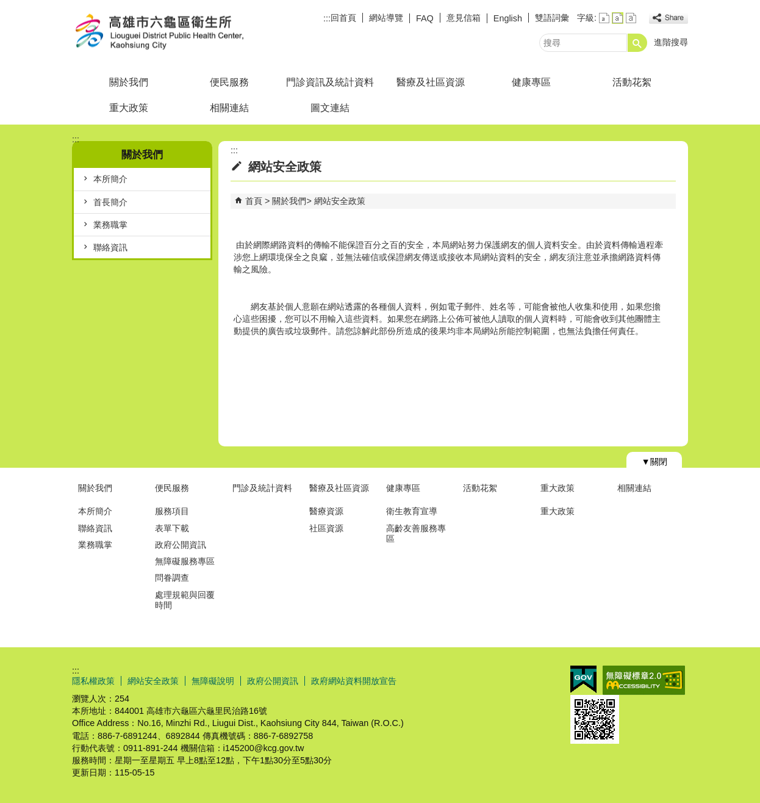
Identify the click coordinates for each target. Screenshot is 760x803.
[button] (637, 43)
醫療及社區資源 (430, 82)
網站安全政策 (339, 201)
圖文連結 (330, 108)
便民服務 (229, 82)
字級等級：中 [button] (617, 18)
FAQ (425, 18)
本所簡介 (110, 179)
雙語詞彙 (552, 18)
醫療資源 (326, 511)
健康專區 (531, 82)
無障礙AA (644, 680)
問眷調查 (172, 578)
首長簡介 (110, 202)
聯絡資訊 (110, 247)
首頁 (253, 201)
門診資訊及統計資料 (330, 82)
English (507, 18)
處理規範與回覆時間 (185, 600)
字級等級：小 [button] (604, 18)
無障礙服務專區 (185, 561)
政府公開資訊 (180, 545)
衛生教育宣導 (411, 511)
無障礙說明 (213, 681)
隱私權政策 (93, 681)
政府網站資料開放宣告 (353, 681)
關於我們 (128, 82)
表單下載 (172, 528)
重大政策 (128, 108)
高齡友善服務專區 (416, 533)
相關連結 (229, 108)
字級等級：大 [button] (631, 18)
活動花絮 (631, 82)
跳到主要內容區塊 (6, 6)
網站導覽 (386, 18)
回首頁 (343, 18)
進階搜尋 (671, 42)
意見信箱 (463, 18)
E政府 (583, 679)
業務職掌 (110, 225)
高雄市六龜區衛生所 (175, 32)
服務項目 (172, 511)
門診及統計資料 (262, 488)
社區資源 (326, 528)
